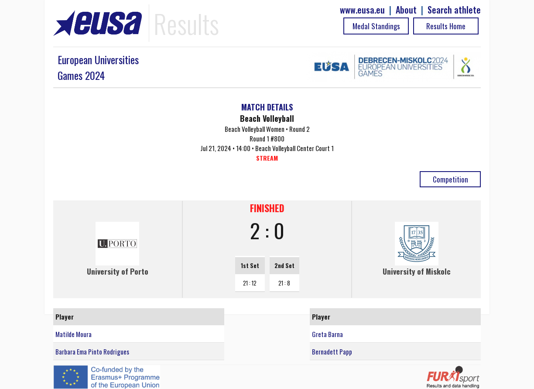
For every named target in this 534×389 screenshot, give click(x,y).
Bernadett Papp (332, 351)
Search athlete (454, 9)
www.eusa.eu (362, 9)
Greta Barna (327, 334)
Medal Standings (376, 26)
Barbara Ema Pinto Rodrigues (92, 351)
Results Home (446, 26)
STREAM (267, 157)
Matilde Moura (73, 334)
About (406, 9)
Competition (450, 179)
